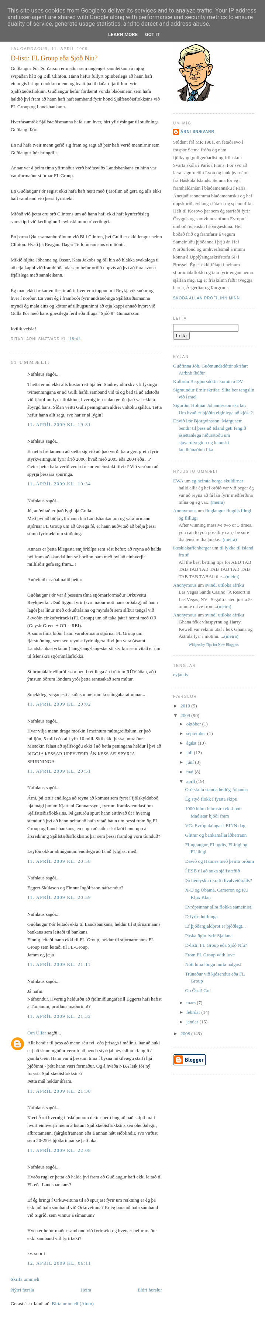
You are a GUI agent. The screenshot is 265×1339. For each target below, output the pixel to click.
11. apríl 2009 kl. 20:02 (59, 704)
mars (191, 1002)
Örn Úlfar (36, 1033)
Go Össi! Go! (198, 990)
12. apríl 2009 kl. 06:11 (59, 1263)
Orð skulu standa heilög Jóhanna (216, 789)
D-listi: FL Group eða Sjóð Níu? (54, 58)
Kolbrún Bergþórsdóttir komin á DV (208, 381)
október (194, 724)
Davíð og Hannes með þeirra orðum (219, 861)
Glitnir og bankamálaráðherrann (216, 835)
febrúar (194, 1012)
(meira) (218, 502)
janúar (193, 1022)
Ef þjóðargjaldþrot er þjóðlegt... (215, 926)
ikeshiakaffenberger (192, 548)
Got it (152, 34)
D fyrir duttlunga (201, 916)
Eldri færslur (150, 1290)
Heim (85, 1290)
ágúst (192, 743)
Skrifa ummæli (25, 1279)
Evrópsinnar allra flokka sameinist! (218, 907)
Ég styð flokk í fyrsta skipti (211, 799)
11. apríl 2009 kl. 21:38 (59, 1091)
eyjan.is (180, 674)
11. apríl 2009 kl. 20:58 (59, 861)
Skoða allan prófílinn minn (206, 298)
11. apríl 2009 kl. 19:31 (59, 424)
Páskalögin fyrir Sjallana (209, 935)
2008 (185, 1033)
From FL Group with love (210, 954)
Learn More (123, 34)
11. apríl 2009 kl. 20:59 (59, 897)
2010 (185, 706)
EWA (178, 481)
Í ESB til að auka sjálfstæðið (212, 871)
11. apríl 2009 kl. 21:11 (59, 964)
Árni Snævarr (197, 132)
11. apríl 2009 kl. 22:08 (59, 1150)
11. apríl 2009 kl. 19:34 (59, 483)
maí (190, 771)
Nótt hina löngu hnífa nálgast (213, 964)
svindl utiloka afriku (224, 585)
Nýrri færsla (22, 1290)
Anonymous (185, 510)
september (196, 733)
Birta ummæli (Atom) (73, 1303)
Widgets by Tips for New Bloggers (214, 645)
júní (190, 762)
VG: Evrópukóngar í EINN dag (215, 825)
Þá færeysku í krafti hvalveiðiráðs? (218, 880)
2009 (185, 715)
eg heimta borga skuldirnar (217, 481)
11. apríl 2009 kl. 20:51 (59, 771)
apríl (191, 781)
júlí (190, 752)
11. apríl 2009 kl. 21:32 (59, 1016)
